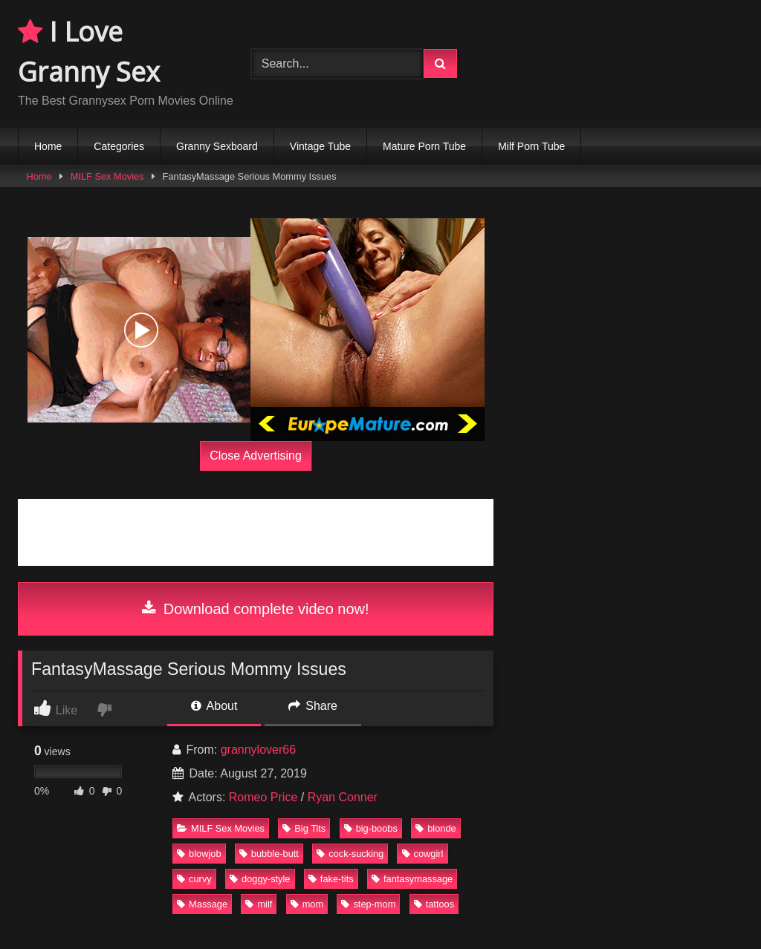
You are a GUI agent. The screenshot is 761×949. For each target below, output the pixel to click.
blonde (435, 828)
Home (48, 146)
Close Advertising (256, 455)
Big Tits (304, 828)
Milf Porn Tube (531, 146)
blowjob (199, 853)
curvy (194, 878)
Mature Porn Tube (424, 146)
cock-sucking (350, 853)
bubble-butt (269, 853)
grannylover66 (258, 749)
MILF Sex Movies (107, 176)
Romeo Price (263, 797)
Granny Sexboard (217, 146)
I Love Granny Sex (89, 51)
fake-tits (331, 878)
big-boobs (371, 828)
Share (312, 705)
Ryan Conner (343, 797)
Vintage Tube (320, 146)
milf (258, 904)
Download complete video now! (255, 609)
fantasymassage (412, 878)
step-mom (368, 904)
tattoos (434, 904)
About (214, 705)
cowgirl (423, 853)
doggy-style (260, 878)
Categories (119, 146)
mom (307, 904)
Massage (202, 904)
